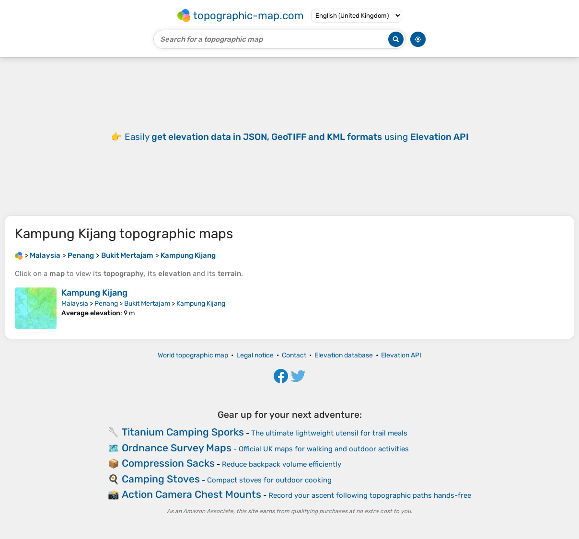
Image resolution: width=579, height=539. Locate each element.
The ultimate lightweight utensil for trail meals (329, 433)
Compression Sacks (168, 463)
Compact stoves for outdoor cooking (269, 480)
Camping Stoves (161, 479)
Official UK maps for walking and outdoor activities (324, 449)
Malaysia (74, 303)
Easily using (297, 136)
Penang (106, 303)
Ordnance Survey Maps (177, 448)
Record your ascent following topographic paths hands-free (369, 495)
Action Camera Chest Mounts (191, 494)
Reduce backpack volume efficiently (281, 464)
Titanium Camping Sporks (183, 432)
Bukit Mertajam (147, 303)
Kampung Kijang (94, 292)
